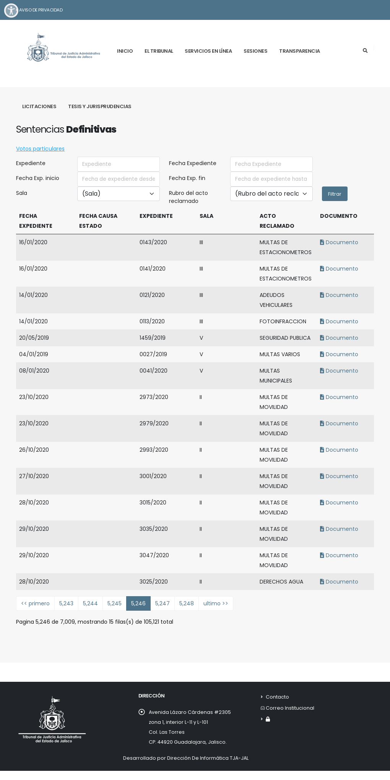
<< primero (35, 603)
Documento (338, 242)
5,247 (162, 603)
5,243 (66, 603)
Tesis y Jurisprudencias (100, 106)
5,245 (114, 603)
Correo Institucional (290, 708)
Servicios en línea (208, 51)
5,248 (186, 603)
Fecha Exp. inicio (37, 178)
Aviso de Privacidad (39, 10)
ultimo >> (215, 603)
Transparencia (299, 51)
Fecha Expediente (192, 163)
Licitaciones (39, 106)
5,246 (138, 603)
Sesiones (255, 51)
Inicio (125, 51)
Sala (21, 193)
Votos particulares (40, 148)
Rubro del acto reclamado (188, 197)
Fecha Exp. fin (187, 178)
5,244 (90, 603)
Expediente (31, 163)
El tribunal (159, 51)
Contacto (277, 697)
